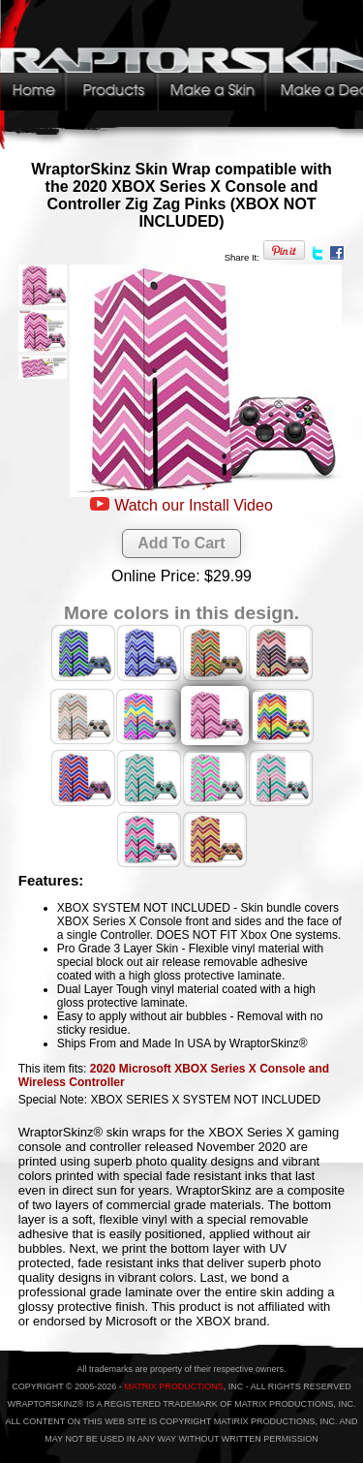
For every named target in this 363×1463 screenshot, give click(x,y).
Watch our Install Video (193, 505)
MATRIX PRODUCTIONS (173, 1386)
